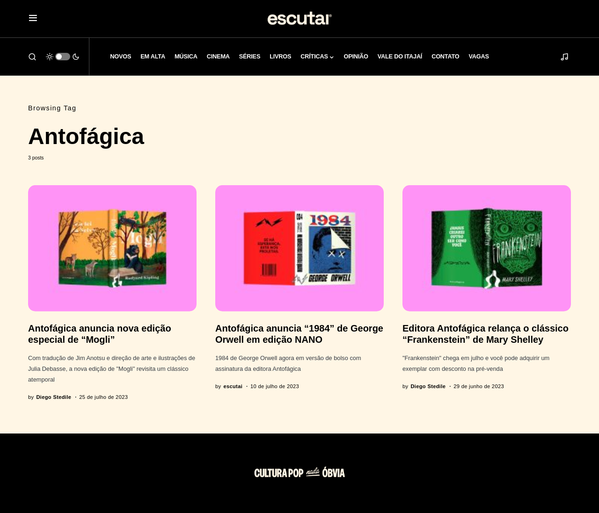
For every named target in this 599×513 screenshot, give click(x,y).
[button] (33, 19)
